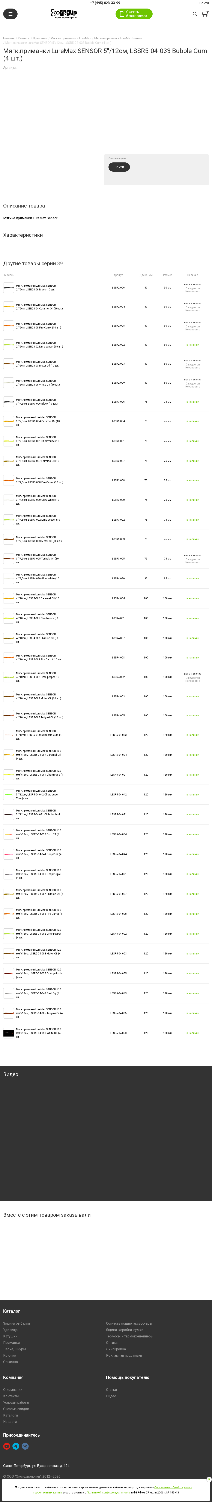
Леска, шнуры (14, 1349)
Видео (111, 1396)
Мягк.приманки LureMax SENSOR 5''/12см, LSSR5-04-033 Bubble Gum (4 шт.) (39, 735)
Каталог (24, 38)
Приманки (40, 38)
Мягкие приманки (63, 38)
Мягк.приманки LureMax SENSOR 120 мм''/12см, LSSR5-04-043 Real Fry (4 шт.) (38, 993)
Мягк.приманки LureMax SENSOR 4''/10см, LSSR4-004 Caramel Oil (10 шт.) (37, 598)
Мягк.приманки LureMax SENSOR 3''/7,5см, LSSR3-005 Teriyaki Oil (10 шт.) (37, 558)
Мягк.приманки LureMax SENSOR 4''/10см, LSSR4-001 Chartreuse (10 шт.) (37, 618)
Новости (10, 1422)
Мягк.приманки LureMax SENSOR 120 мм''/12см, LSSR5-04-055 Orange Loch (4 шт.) (39, 973)
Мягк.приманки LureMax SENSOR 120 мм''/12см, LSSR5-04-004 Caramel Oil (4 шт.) (38, 755)
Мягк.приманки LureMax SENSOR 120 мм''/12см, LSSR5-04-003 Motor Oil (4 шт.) (38, 953)
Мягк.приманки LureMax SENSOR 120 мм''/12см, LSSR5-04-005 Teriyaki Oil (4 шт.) (39, 1013)
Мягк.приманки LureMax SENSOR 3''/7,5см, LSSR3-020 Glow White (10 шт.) (37, 500)
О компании (12, 1390)
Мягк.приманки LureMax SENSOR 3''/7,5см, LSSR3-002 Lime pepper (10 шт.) (38, 519)
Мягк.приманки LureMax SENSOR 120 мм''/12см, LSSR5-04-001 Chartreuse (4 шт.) (39, 774)
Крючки (9, 1355)
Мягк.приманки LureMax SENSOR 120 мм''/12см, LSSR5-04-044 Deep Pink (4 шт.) (38, 854)
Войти (204, 3)
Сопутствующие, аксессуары (129, 1323)
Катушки (10, 1336)
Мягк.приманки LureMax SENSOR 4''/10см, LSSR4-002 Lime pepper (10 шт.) (37, 677)
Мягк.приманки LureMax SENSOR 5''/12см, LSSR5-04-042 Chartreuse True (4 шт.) (37, 794)
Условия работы (16, 1402)
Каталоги (10, 1415)
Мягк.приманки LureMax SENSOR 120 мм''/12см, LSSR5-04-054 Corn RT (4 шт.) (38, 834)
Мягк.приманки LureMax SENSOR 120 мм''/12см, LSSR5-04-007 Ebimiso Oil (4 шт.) (39, 894)
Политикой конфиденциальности (109, 1492)
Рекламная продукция (124, 1355)
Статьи (111, 1390)
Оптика (111, 1343)
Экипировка (116, 1349)
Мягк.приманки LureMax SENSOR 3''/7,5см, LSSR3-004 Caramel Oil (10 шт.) (38, 421)
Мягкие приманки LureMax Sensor (118, 38)
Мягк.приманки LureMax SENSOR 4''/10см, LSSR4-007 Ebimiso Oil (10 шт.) (37, 638)
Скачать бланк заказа (136, 14)
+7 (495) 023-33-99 (105, 3)
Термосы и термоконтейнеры (129, 1336)
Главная (9, 38)
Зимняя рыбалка (16, 1323)
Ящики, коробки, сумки (124, 1330)
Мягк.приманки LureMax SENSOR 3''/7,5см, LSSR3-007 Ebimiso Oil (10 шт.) (37, 461)
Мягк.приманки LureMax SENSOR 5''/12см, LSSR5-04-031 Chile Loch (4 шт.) (38, 814)
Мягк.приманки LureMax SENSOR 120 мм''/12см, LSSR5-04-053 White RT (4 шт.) (38, 1033)
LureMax (85, 38)
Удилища (10, 1330)
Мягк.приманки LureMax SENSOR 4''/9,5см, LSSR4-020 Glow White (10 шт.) (37, 578)
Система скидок (16, 1409)
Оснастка (10, 1362)
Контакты (11, 1396)
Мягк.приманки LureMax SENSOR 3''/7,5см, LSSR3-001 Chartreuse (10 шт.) (37, 441)
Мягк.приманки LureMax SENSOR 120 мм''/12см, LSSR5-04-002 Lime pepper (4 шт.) (38, 933)
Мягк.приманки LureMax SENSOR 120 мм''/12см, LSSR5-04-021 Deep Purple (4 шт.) (38, 874)
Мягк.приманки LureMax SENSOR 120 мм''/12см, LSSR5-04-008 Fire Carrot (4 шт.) (39, 914)
